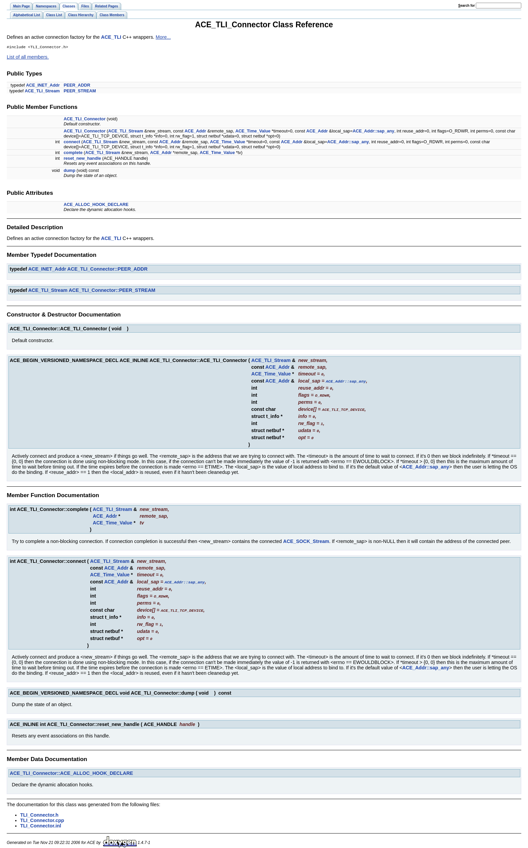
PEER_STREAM (80, 91)
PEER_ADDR (77, 85)
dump (69, 171)
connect (72, 142)
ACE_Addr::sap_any (373, 131)
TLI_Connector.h (39, 809)
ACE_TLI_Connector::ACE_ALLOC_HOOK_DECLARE (71, 767)
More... (163, 37)
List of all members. (28, 57)
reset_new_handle (82, 158)
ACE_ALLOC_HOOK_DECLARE (96, 205)
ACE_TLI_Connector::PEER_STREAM (112, 291)
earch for (466, 5)
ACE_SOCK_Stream (306, 538)
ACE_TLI (111, 37)
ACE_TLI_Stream (42, 91)
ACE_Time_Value (252, 131)
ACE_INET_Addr (43, 85)
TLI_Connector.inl (40, 819)
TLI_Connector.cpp (42, 814)
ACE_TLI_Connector (84, 119)
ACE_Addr (195, 131)
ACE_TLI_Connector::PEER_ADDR (107, 269)
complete (73, 153)
